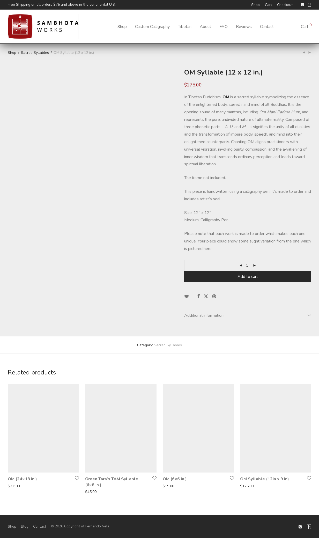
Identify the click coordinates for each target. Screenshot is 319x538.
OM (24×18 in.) (22, 479)
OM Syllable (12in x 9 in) (264, 479)
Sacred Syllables (35, 52)
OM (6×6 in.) (175, 479)
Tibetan (184, 27)
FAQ (223, 27)
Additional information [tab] (204, 315)
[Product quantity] (247, 265)
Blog (24, 526)
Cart (268, 5)
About (205, 27)
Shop (255, 5)
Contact (267, 27)
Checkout (285, 5)
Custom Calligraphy (152, 27)
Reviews (244, 27)
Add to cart (248, 276)
